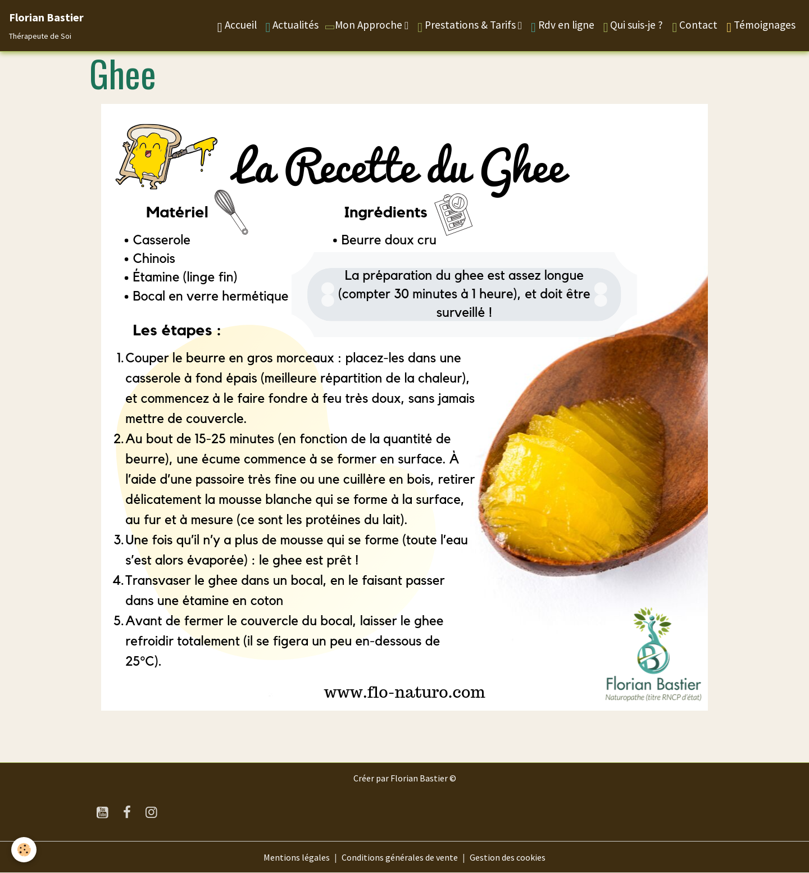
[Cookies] (24, 849)
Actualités (292, 26)
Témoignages (761, 26)
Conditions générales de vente (400, 857)
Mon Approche (364, 24)
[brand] (46, 25)
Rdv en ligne (562, 26)
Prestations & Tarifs (467, 26)
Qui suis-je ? (633, 26)
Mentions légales (296, 857)
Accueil (237, 26)
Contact (694, 26)
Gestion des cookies (508, 857)
